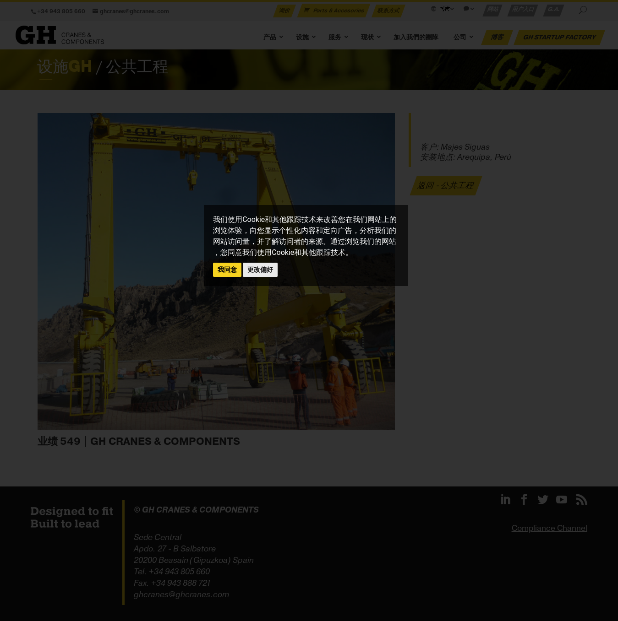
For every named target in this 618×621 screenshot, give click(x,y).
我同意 (227, 269)
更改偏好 (260, 269)
